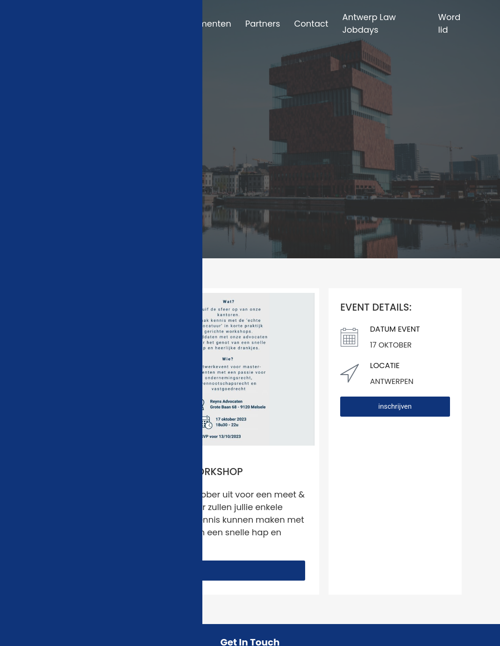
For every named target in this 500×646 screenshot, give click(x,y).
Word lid (449, 23)
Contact (311, 23)
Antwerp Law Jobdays (369, 23)
